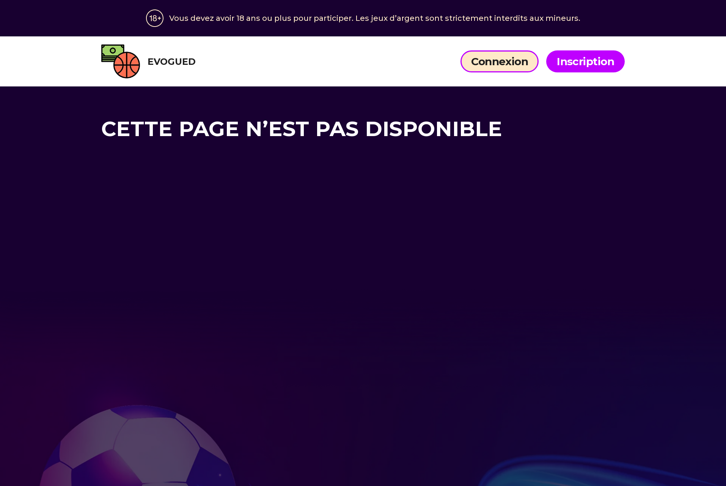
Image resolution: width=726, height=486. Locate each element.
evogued (148, 61)
